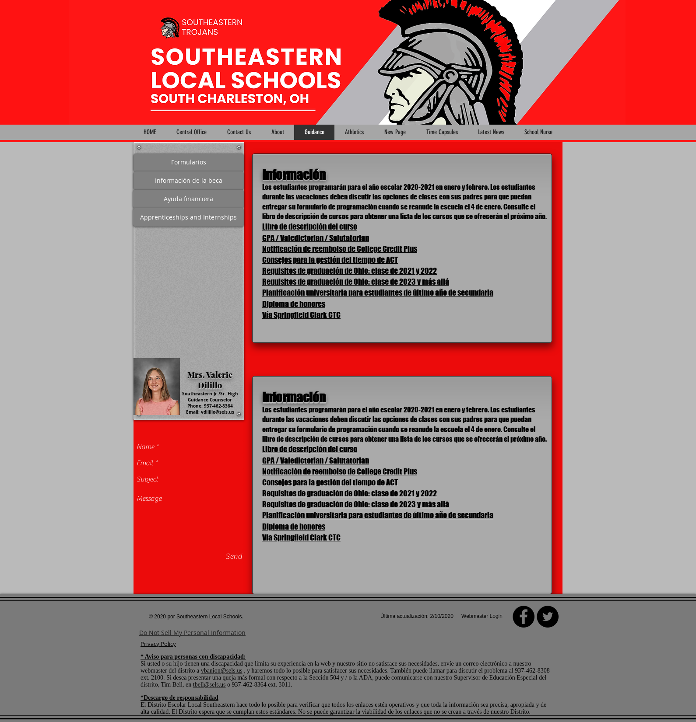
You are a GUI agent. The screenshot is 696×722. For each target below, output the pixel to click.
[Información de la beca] (189, 180)
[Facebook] (523, 617)
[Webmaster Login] (482, 616)
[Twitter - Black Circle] (548, 617)
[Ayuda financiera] (188, 199)
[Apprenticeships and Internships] (188, 217)
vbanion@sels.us (222, 670)
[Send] (233, 556)
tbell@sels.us (209, 684)
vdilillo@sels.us (217, 412)
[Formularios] (189, 162)
